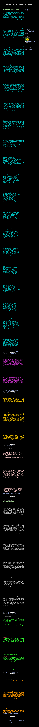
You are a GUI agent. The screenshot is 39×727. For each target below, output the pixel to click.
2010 (27, 33)
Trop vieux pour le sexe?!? (8, 679)
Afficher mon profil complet (30, 49)
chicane (7, 445)
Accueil (10, 720)
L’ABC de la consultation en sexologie (11, 618)
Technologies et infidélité (8, 501)
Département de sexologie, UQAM (30, 12)
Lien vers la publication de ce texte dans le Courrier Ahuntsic (11, 713)
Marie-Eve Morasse (5, 506)
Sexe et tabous (6, 357)
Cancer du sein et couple (8, 449)
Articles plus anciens (21, 720)
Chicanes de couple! (7, 397)
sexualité (10, 392)
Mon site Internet (27, 9)
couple (7, 392)
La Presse (11, 613)
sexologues (15, 353)
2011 (27, 28)
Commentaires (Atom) (10, 722)
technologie (15, 613)
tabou (14, 392)
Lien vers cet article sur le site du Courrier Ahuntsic (10, 441)
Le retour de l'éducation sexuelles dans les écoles (12, 10)
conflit (10, 445)
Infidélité (7, 613)
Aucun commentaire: (6, 352)
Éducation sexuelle (9, 353)
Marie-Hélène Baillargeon (30, 41)
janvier (28, 29)
